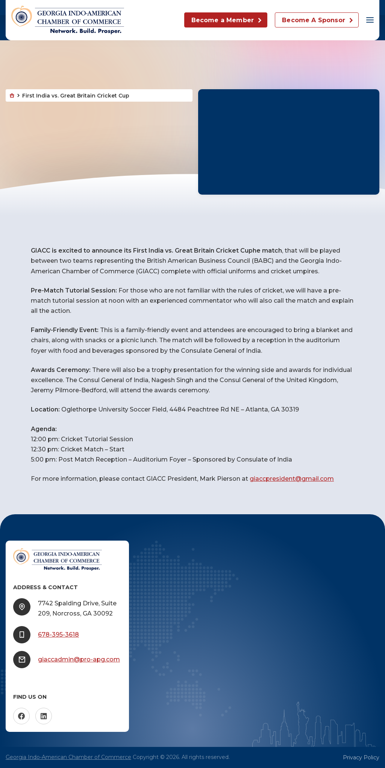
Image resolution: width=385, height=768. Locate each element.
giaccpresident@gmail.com (292, 478)
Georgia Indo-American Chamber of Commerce (68, 757)
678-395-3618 (58, 634)
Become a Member (222, 20)
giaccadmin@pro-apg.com (79, 659)
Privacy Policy (361, 757)
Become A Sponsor (313, 20)
